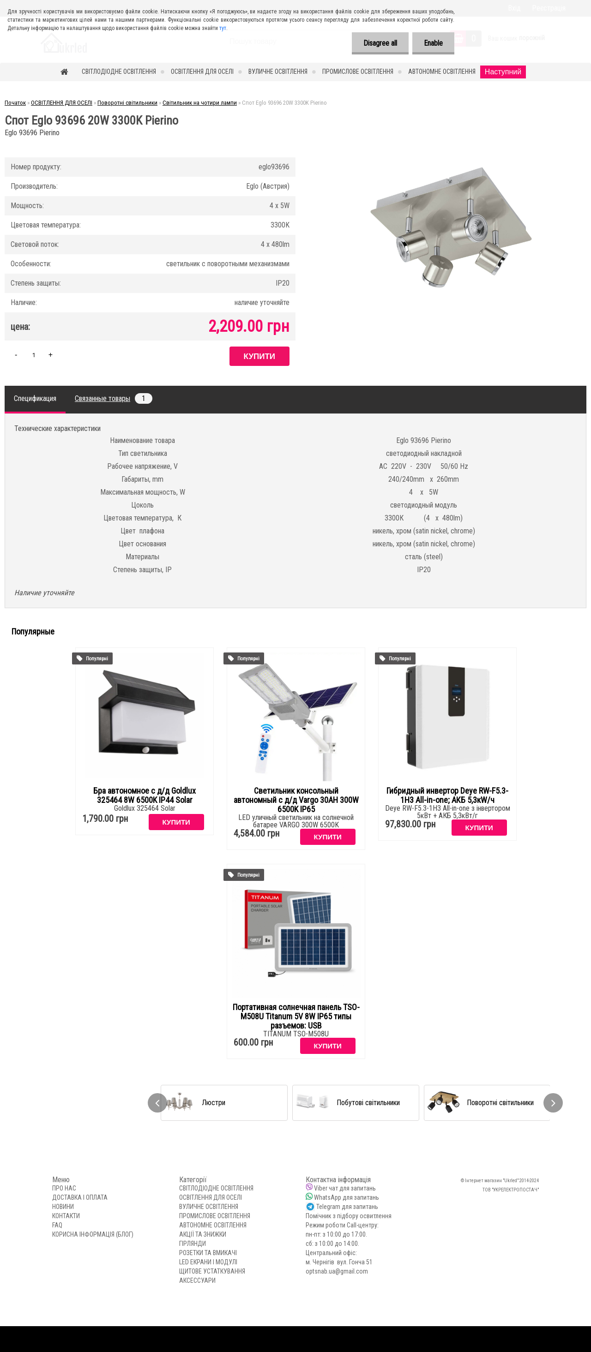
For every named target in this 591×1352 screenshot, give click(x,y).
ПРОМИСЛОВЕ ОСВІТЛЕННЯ (357, 71)
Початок (15, 102)
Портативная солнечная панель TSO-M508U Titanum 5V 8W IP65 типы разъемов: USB (296, 1016)
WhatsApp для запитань (346, 1197)
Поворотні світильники (127, 102)
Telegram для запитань (347, 1206)
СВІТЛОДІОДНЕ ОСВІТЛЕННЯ (119, 71)
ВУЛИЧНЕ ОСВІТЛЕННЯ (278, 71)
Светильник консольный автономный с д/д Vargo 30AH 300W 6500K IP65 (296, 800)
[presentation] (157, 1103)
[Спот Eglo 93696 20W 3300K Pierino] (451, 142)
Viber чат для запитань (345, 1188)
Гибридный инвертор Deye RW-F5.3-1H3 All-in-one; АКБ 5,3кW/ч (447, 795)
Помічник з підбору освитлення (349, 1216)
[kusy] (34, 355)
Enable (433, 43)
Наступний (503, 72)
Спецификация (35, 398)
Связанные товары (113, 398)
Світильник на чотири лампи (200, 102)
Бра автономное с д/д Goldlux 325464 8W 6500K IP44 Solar (144, 795)
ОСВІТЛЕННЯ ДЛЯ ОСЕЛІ (202, 71)
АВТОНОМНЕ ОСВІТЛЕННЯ (442, 71)
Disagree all (380, 43)
